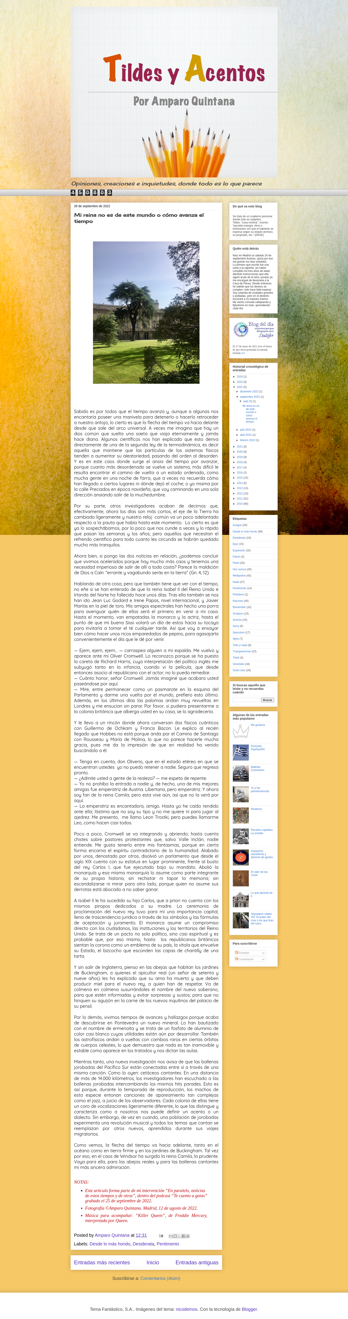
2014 (240, 483)
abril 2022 (246, 434)
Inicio (152, 1262)
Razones (238, 600)
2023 (240, 381)
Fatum (236, 556)
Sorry (236, 626)
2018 (240, 462)
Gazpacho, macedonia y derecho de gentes (262, 854)
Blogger (249, 1309)
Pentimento (168, 1243)
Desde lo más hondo (110, 1243)
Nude (236, 582)
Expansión (239, 550)
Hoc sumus (239, 569)
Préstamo (238, 594)
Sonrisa (237, 619)
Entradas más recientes (102, 1262)
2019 (240, 457)
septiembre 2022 (250, 396)
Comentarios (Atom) (160, 1278)
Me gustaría (258, 725)
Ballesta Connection (257, 768)
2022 (240, 387)
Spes (236, 638)
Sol (243, 353)
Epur (235, 544)
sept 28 (248, 401)
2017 (240, 467)
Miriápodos (239, 575)
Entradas (242, 952)
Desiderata (143, 1243)
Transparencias (242, 651)
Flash (236, 562)
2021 (240, 446)
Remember (239, 607)
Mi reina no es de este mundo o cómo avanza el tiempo (251, 414)
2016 (240, 472)
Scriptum (238, 613)
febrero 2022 (248, 440)
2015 (240, 477)
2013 (240, 488)
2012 (240, 493)
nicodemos (187, 1309)
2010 (240, 503)
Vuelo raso (239, 670)
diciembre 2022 (249, 391)
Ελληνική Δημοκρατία (258, 748)
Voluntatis (238, 664)
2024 (240, 376)
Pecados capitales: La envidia (262, 831)
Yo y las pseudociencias (260, 789)
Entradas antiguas (197, 1262)
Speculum (239, 632)
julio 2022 (246, 429)
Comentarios (244, 959)
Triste (236, 657)
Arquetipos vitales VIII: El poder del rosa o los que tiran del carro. (262, 918)
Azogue (237, 525)
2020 (240, 451)
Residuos (256, 809)
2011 (240, 498)
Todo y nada (240, 645)
